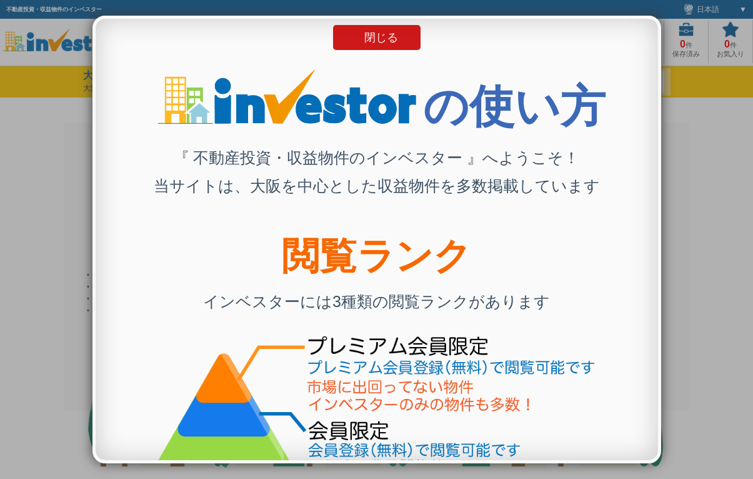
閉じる (381, 37)
